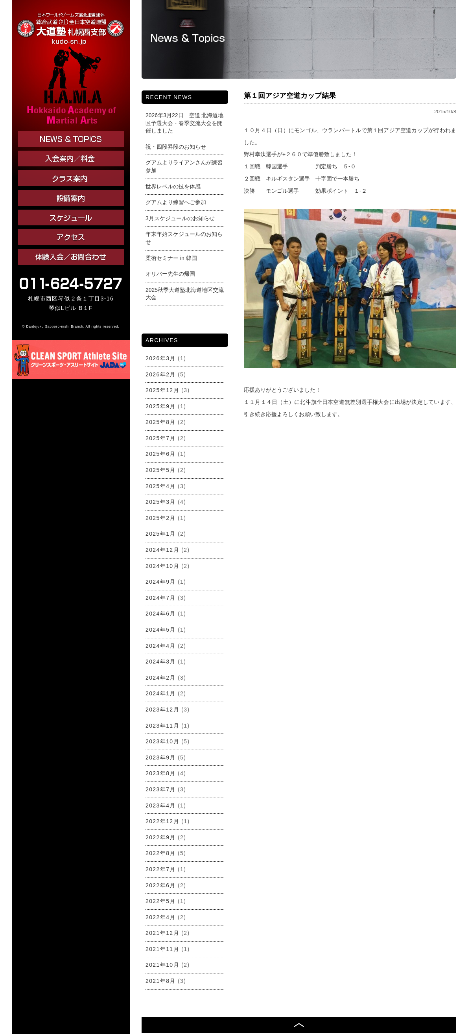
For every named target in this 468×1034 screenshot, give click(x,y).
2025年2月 (161, 518)
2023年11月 (162, 726)
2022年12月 (162, 821)
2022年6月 (161, 885)
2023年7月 (161, 789)
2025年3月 (161, 502)
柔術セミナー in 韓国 (171, 258)
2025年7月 (161, 438)
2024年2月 (161, 678)
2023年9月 (161, 757)
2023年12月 (162, 709)
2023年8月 (161, 773)
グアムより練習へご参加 (176, 202)
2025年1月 (161, 534)
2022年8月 (161, 853)
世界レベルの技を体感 (173, 186)
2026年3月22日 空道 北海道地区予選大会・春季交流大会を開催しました (184, 123)
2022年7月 (161, 869)
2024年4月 (161, 646)
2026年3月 (161, 358)
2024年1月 (161, 693)
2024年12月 (162, 550)
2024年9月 (161, 582)
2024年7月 (161, 598)
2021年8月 (161, 981)
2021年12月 (162, 933)
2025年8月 (161, 422)
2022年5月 (161, 901)
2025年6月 (161, 454)
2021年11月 (162, 949)
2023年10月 (162, 741)
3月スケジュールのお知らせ (180, 218)
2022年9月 (161, 837)
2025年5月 (161, 470)
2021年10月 (162, 965)
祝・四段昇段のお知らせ (176, 147)
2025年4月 (161, 486)
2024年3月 (161, 661)
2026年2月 (161, 374)
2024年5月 (161, 630)
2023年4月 (161, 805)
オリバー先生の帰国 (170, 274)
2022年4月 (161, 917)
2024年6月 (161, 613)
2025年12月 (162, 390)
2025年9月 (161, 406)
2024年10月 (162, 566)
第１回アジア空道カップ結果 (290, 96)
